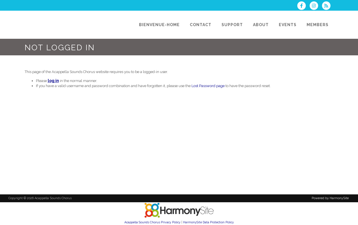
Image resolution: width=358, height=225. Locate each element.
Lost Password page (208, 86)
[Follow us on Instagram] (315, 6)
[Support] (232, 25)
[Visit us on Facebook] (303, 6)
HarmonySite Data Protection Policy (208, 222)
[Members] (318, 25)
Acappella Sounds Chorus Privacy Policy (152, 222)
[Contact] (200, 25)
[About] (261, 25)
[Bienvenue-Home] (159, 25)
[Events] (288, 25)
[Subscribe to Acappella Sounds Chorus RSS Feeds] (327, 6)
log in (53, 80)
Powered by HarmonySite (330, 198)
